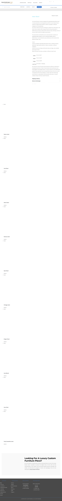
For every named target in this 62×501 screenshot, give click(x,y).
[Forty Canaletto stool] (32, 425)
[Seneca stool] (32, 220)
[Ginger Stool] (32, 322)
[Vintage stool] (32, 288)
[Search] (3, 7)
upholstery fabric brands (37, 36)
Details (5, 136)
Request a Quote (55, 15)
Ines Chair (6, 407)
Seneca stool (7, 236)
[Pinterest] (35, 83)
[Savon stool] (32, 118)
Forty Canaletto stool (8, 441)
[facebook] (49, 1)
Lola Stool (6, 168)
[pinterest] (53, 1)
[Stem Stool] (32, 186)
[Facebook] (33, 83)
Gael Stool (6, 270)
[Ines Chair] (32, 391)
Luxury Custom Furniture (40, 459)
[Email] (36, 83)
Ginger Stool (7, 339)
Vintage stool (7, 304)
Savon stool (6, 134)
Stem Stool (6, 202)
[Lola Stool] (32, 152)
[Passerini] (7, 2)
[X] (34, 83)
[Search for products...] (7, 7)
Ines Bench (6, 373)
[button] (46, 79)
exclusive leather (49, 36)
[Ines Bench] (32, 356)
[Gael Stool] (32, 254)
